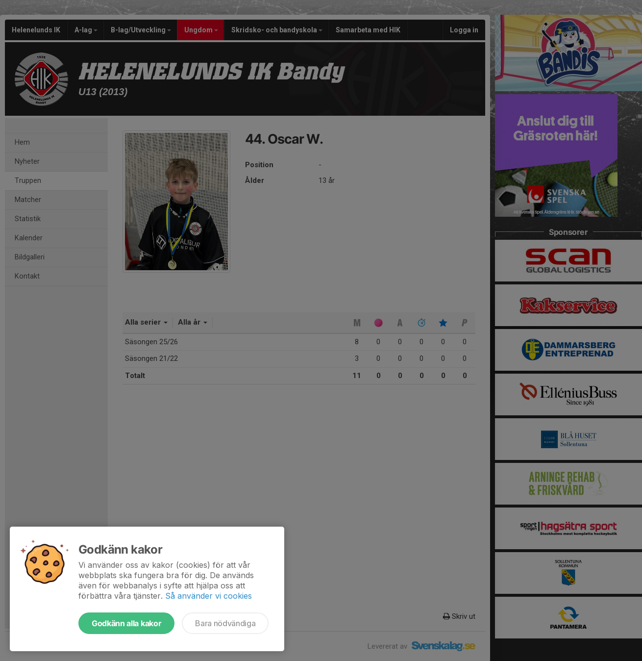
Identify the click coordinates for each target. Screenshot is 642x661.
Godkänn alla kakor (126, 623)
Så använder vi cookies (208, 596)
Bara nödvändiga (225, 623)
